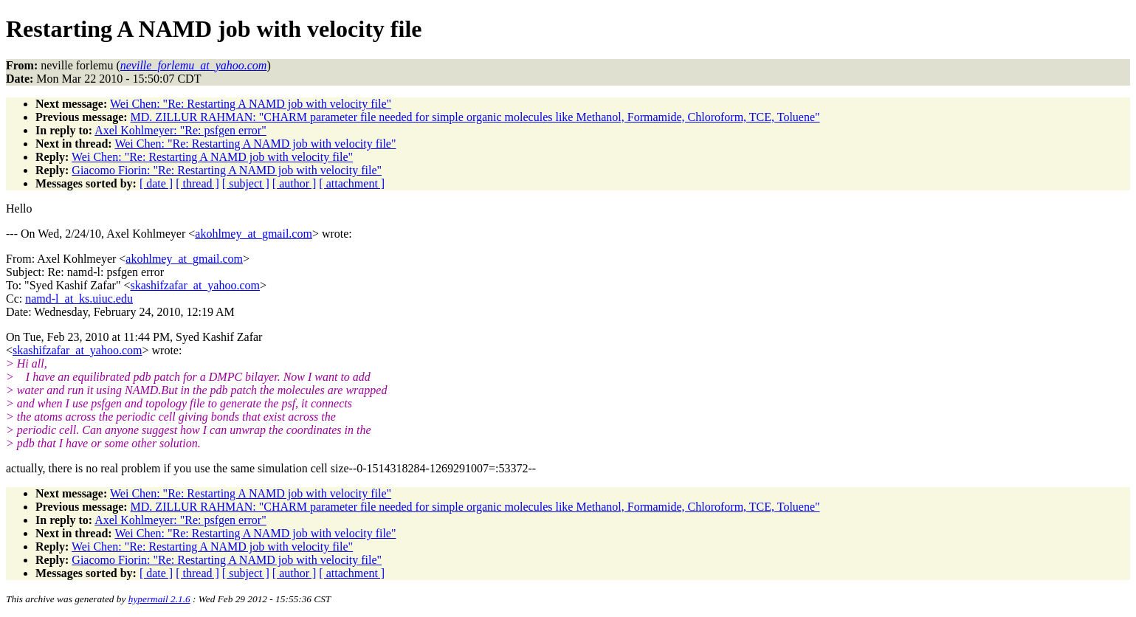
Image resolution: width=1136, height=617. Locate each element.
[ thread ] (197, 183)
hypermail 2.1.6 (159, 598)
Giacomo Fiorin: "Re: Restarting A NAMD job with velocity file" (227, 170)
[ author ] (294, 183)
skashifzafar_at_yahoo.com (194, 285)
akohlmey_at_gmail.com (253, 233)
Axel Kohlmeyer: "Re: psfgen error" (180, 130)
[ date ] (156, 183)
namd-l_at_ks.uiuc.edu (79, 298)
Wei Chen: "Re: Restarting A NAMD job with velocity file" (250, 103)
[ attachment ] (352, 183)
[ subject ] (245, 183)
